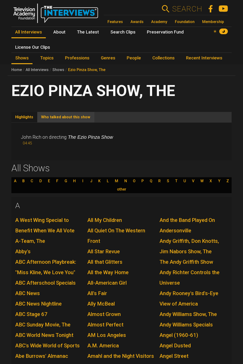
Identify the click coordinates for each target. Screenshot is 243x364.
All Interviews (37, 69)
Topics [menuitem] (47, 58)
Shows (58, 69)
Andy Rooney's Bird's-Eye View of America (188, 298)
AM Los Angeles (106, 335)
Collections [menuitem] (163, 58)
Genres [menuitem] (108, 58)
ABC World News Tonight (44, 335)
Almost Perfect (105, 325)
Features (115, 21)
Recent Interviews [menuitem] (204, 58)
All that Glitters (104, 262)
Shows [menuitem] (22, 58)
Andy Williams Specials (186, 325)
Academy (159, 21)
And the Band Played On (187, 220)
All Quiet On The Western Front (116, 236)
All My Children (104, 220)
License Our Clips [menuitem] (32, 47)
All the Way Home (108, 272)
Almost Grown (104, 314)
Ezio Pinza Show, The (86, 69)
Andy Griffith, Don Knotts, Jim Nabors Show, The (189, 246)
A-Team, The (30, 241)
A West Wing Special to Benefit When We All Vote (45, 225)
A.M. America (103, 346)
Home (16, 69)
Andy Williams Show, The (188, 314)
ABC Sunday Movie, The (42, 325)
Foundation (185, 21)
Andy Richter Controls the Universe (189, 277)
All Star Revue (103, 251)
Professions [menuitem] (77, 58)
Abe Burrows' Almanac (41, 356)
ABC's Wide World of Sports (47, 346)
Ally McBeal (101, 304)
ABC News (27, 293)
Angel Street (173, 356)
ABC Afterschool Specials (45, 283)
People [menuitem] (134, 58)
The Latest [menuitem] (88, 32)
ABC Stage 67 (31, 314)
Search (187, 8)
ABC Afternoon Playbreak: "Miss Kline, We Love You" (45, 267)
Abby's (23, 251)
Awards (137, 21)
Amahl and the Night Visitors (120, 356)
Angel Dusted (175, 346)
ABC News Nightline (38, 304)
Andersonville (175, 231)
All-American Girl (107, 283)
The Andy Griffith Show (186, 262)
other (121, 189)
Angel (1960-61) (178, 335)
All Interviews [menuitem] (28, 32)
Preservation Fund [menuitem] (165, 32)
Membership (213, 21)
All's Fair (97, 293)
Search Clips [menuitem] (123, 32)
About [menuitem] (59, 32)
